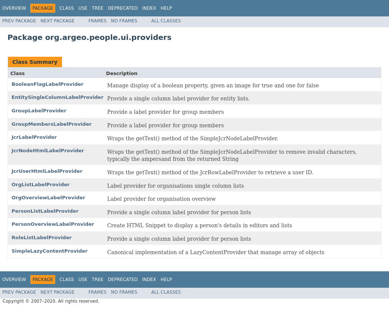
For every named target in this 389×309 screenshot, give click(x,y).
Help (166, 8)
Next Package (58, 21)
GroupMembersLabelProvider (51, 124)
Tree (97, 8)
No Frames (124, 21)
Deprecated (123, 8)
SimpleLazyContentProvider (50, 251)
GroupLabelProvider (39, 110)
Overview (14, 8)
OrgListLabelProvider (40, 184)
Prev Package (19, 21)
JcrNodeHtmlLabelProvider (48, 150)
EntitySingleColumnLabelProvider (57, 97)
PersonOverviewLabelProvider (53, 224)
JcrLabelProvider (34, 137)
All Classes (166, 21)
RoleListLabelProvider (42, 237)
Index (149, 8)
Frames (97, 21)
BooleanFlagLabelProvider (47, 84)
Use (82, 8)
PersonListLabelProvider (45, 211)
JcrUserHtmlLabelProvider (47, 171)
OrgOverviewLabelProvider (48, 197)
